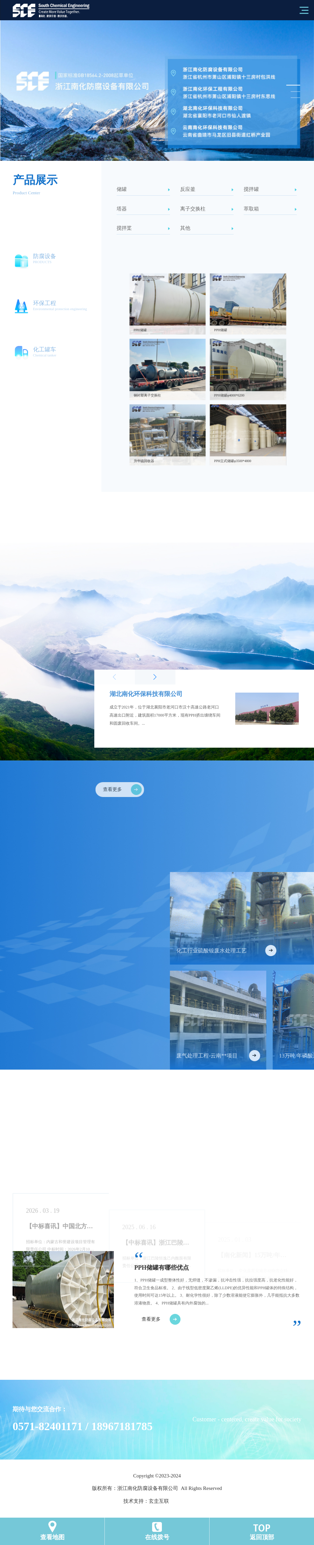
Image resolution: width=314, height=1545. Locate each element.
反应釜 (207, 189)
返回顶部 (262, 1537)
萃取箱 (270, 208)
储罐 (143, 189)
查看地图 (52, 1537)
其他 (207, 228)
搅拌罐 (270, 189)
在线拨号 (157, 1537)
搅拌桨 (143, 228)
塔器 (143, 208)
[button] (295, 91)
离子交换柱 (207, 208)
